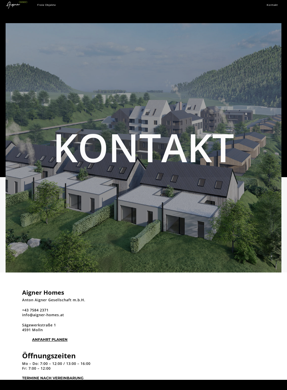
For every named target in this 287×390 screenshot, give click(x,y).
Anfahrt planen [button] (50, 340)
